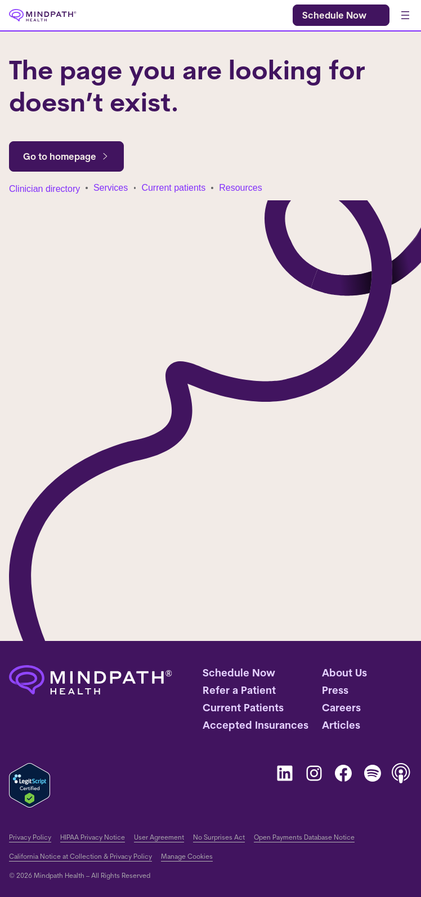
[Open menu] (405, 15)
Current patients (173, 187)
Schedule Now (334, 15)
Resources (240, 187)
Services (110, 187)
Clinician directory (44, 189)
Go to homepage (66, 156)
